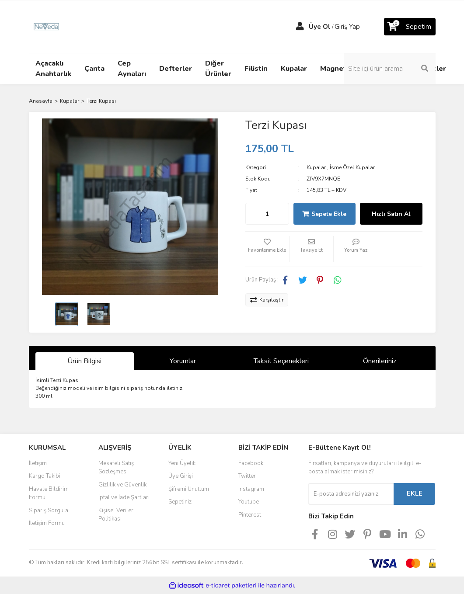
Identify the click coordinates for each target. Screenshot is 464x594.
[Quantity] (267, 214)
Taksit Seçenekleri (281, 361)
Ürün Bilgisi (84, 361)
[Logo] (46, 26)
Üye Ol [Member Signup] (320, 26)
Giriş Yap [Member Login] (347, 26)
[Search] (390, 68)
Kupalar (316, 167)
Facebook (250, 463)
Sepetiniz (180, 502)
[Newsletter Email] (351, 494)
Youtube (248, 502)
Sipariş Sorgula (48, 510)
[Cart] (410, 26)
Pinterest (249, 515)
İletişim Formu (47, 523)
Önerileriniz (379, 361)
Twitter (247, 476)
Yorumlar (183, 361)
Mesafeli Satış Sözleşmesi (116, 467)
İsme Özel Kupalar (352, 167)
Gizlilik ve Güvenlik (122, 485)
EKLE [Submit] (414, 493)
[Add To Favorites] (267, 249)
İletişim (38, 463)
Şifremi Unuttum (188, 489)
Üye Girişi (180, 476)
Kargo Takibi (44, 476)
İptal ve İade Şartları (124, 497)
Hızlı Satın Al (391, 214)
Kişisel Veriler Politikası (115, 515)
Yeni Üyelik (181, 463)
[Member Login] (300, 26)
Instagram (251, 489)
